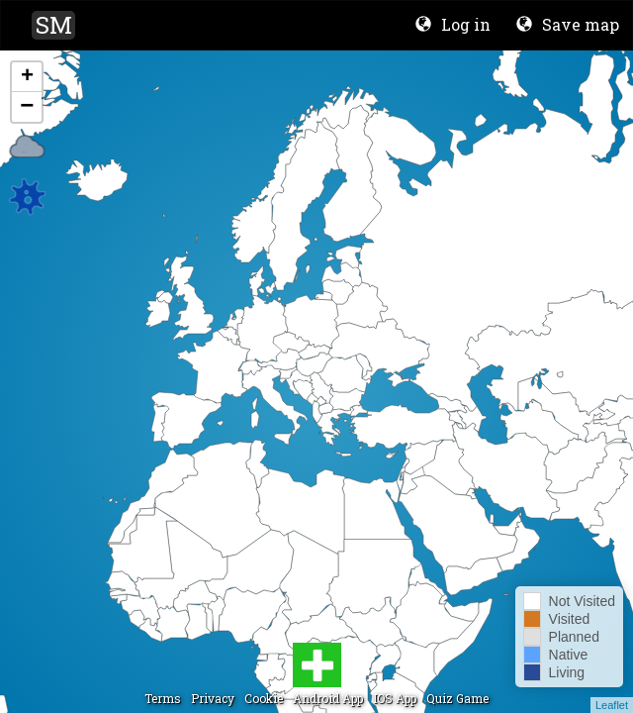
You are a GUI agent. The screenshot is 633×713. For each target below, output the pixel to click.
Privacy (212, 698)
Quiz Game (457, 698)
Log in (453, 24)
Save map (567, 24)
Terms (162, 698)
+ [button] (27, 77)
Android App (328, 698)
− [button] (27, 107)
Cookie (263, 698)
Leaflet (611, 705)
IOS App (394, 698)
